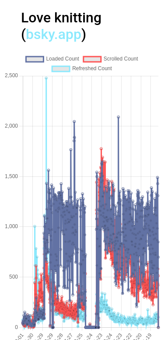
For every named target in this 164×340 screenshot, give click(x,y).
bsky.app (53, 34)
